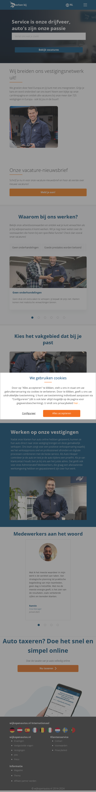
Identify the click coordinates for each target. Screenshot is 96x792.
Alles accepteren (61, 413)
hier (76, 403)
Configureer (29, 413)
